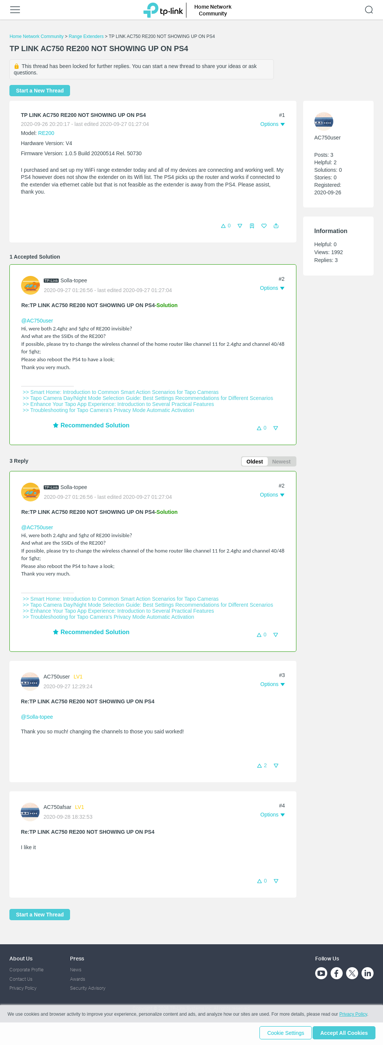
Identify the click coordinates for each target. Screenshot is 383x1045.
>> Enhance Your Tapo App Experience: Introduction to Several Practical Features (118, 404)
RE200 (46, 133)
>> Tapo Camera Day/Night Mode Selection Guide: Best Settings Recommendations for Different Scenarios (148, 398)
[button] (276, 226)
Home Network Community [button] (213, 10)
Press (77, 958)
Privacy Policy (23, 988)
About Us (20, 958)
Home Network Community (36, 36)
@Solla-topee (37, 718)
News (75, 969)
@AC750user (37, 321)
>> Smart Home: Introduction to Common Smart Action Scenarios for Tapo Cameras (120, 392)
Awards (77, 979)
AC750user (56, 678)
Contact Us (20, 979)
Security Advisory (87, 988)
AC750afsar (57, 808)
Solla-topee (73, 280)
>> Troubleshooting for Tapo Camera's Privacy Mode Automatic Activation (108, 410)
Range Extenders (86, 36)
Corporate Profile (26, 969)
